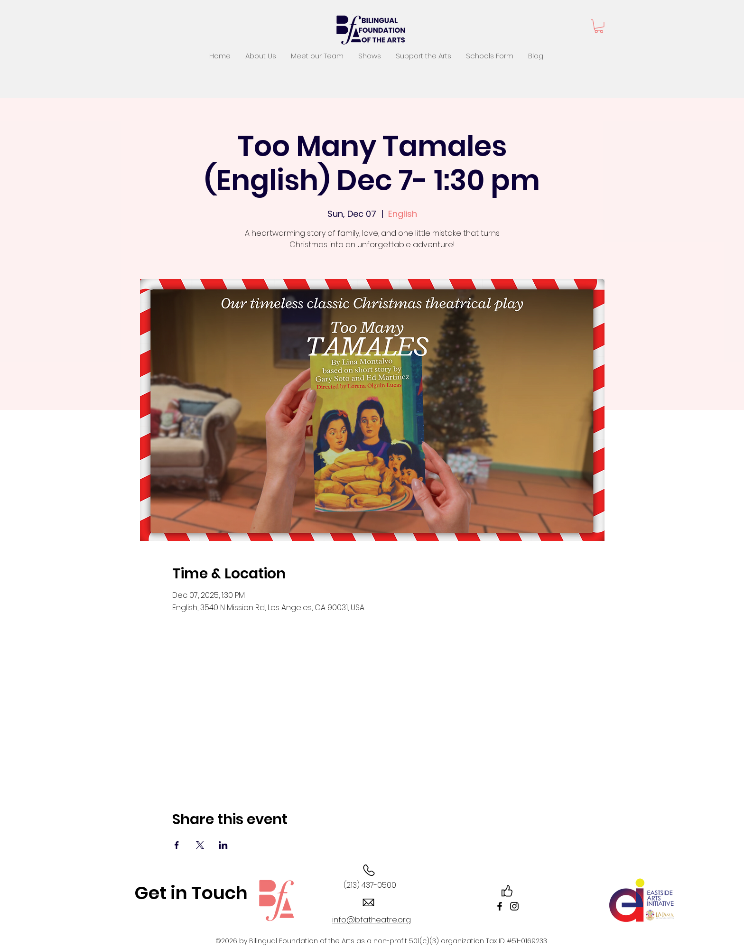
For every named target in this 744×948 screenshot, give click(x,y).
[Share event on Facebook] (176, 845)
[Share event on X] (200, 845)
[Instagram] (514, 906)
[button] (599, 26)
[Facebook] (499, 906)
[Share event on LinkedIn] (223, 845)
